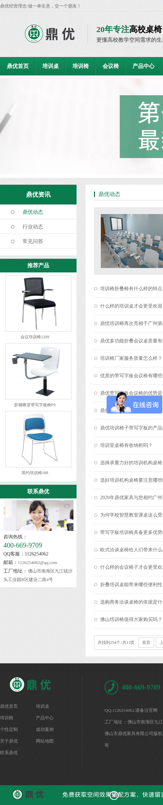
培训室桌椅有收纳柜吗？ (126, 445)
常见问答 (33, 241)
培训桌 (50, 66)
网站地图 (45, 741)
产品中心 (143, 66)
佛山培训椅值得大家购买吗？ (131, 619)
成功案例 (45, 729)
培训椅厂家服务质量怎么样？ (131, 358)
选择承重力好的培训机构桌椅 (131, 462)
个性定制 (9, 729)
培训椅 (80, 66)
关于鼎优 (9, 741)
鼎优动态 (33, 212)
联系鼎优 (38, 491)
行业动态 (33, 226)
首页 (146, 642)
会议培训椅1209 (35, 337)
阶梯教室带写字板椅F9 (35, 405)
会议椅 (111, 66)
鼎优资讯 (38, 194)
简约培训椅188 (35, 472)
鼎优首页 (18, 66)
